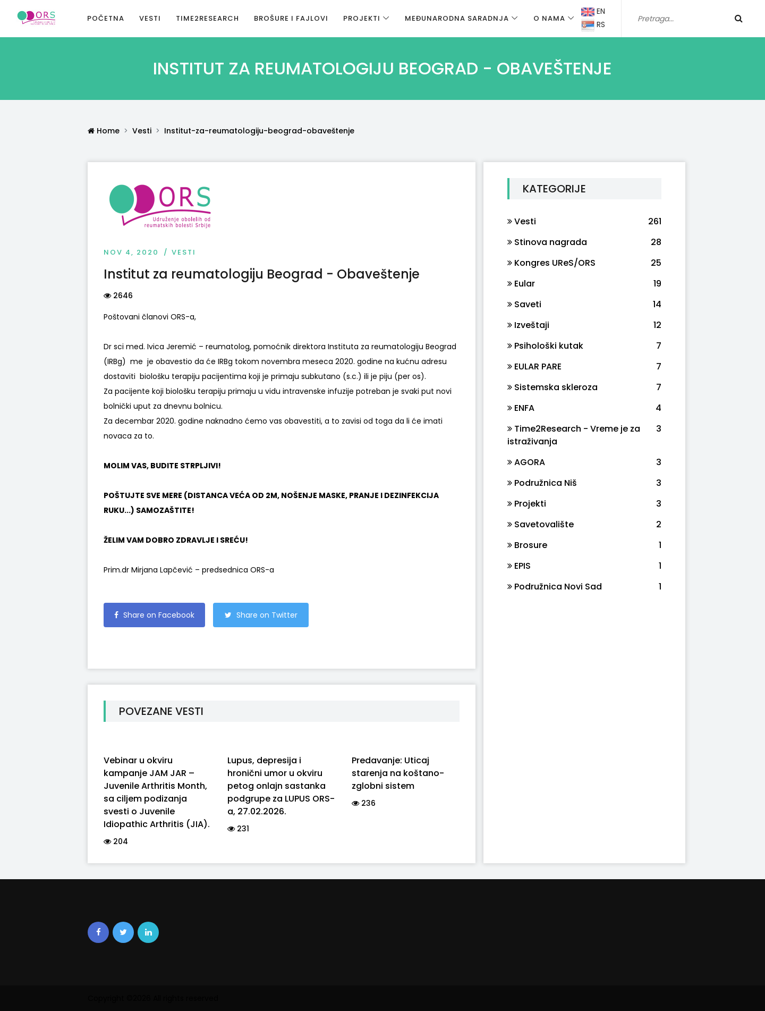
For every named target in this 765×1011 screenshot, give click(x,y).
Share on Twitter (261, 615)
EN (593, 12)
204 (116, 841)
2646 (118, 295)
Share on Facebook (154, 615)
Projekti (361, 18)
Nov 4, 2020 (131, 252)
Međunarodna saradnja (457, 18)
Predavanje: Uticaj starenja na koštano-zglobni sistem (398, 773)
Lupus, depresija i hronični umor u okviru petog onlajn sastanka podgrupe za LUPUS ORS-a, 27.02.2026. (281, 786)
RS (593, 25)
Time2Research (207, 18)
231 (238, 828)
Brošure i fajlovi (291, 18)
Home (104, 130)
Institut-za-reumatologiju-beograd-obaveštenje (259, 130)
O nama (549, 18)
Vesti (150, 18)
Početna (105, 18)
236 (364, 803)
